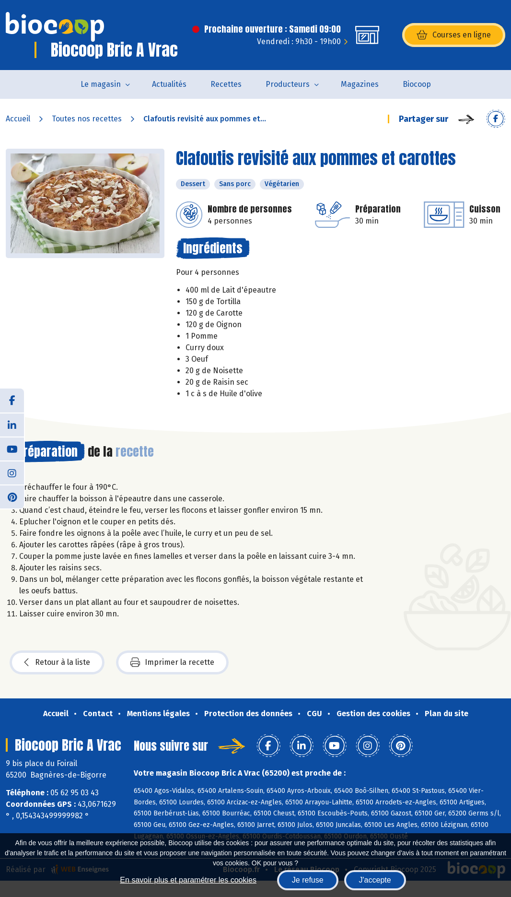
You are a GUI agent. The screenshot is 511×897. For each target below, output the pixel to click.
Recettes (226, 84)
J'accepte (375, 880)
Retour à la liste (57, 662)
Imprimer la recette (172, 662)
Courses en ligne (454, 35)
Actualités (169, 84)
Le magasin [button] (101, 84)
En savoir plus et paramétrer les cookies (188, 880)
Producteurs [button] (288, 84)
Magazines (360, 84)
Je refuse (308, 880)
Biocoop (417, 84)
